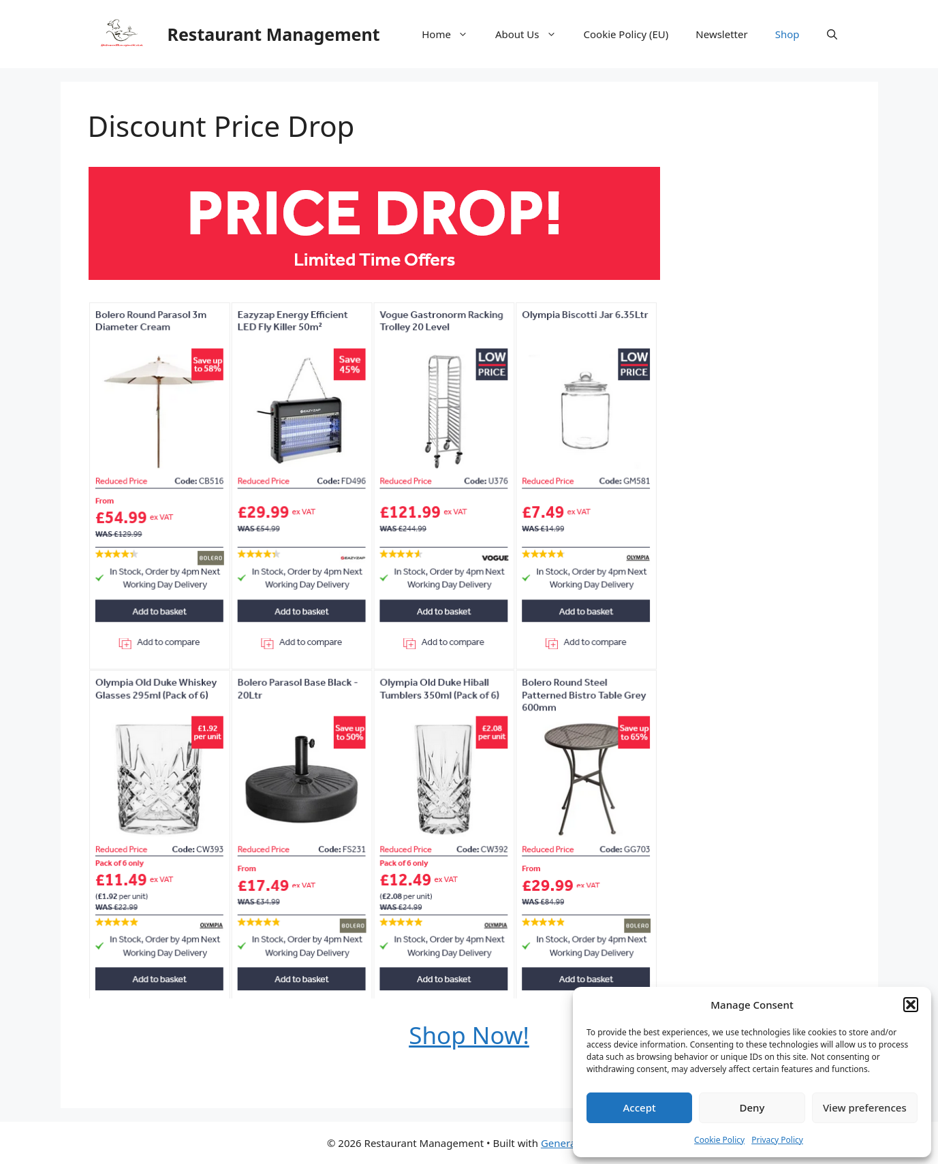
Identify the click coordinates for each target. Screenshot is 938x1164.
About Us (532, 34)
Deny (752, 1107)
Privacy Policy (777, 1140)
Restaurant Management (274, 34)
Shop (787, 34)
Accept (639, 1107)
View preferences (865, 1107)
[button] (911, 1004)
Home (452, 34)
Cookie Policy (719, 1140)
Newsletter (721, 34)
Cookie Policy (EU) (626, 34)
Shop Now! (469, 1035)
